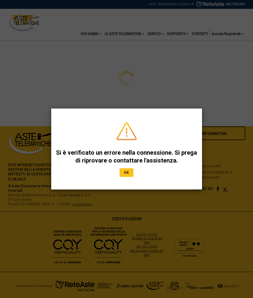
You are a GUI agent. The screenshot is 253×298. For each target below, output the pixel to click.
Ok (126, 173)
